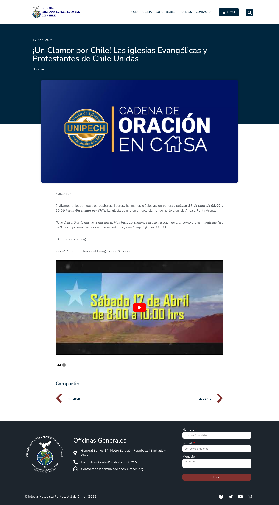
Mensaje (189, 457)
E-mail (187, 443)
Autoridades (165, 12)
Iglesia (147, 12)
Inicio (134, 12)
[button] (249, 12)
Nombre (188, 430)
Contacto (203, 12)
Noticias (185, 12)
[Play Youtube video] (139, 307)
